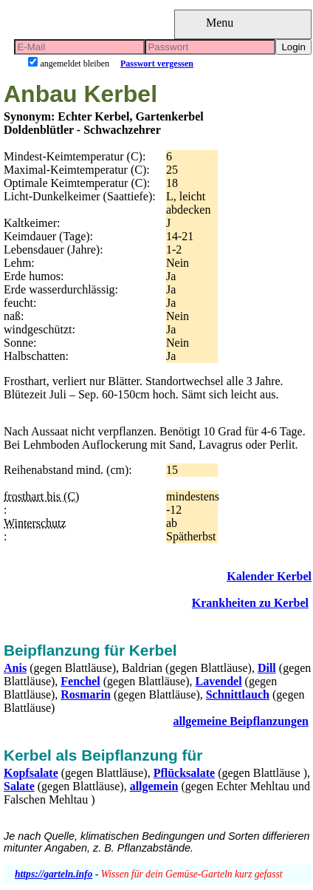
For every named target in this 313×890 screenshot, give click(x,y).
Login (293, 46)
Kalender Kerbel (269, 576)
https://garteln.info (53, 874)
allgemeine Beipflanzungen (241, 721)
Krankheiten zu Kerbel (250, 603)
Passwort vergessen (156, 63)
